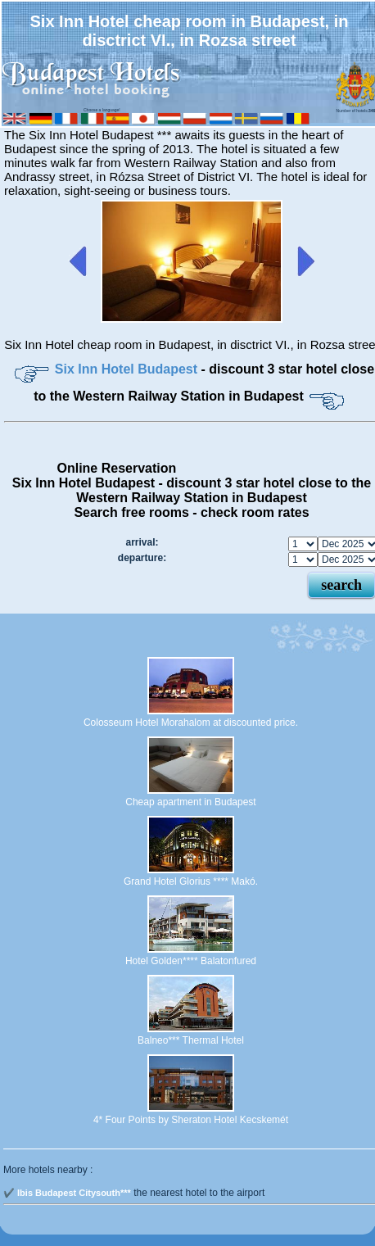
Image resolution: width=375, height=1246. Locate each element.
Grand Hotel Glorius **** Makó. (191, 881)
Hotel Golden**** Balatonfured (190, 961)
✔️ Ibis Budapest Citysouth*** (67, 1193)
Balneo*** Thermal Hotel (191, 1040)
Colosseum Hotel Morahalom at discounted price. (191, 722)
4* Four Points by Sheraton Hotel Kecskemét (190, 1120)
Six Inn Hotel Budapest (128, 369)
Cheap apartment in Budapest (190, 802)
